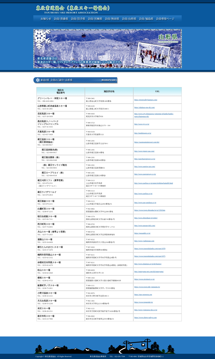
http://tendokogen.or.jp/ (142, 133)
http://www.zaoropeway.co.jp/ (145, 174)
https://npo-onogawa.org (143, 294)
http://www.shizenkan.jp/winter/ (146, 218)
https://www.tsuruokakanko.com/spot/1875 (149, 256)
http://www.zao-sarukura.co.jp (145, 203)
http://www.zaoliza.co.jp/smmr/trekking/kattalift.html (153, 183)
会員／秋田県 (111, 18)
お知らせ (45, 18)
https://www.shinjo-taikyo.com (145, 317)
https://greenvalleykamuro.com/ (145, 100)
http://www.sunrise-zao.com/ (144, 166)
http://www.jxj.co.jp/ (141, 124)
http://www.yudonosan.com (144, 241)
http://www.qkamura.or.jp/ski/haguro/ (148, 264)
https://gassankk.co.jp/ (142, 233)
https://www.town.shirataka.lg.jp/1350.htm (149, 210)
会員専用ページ (165, 18)
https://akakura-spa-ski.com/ (144, 107)
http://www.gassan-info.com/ (144, 226)
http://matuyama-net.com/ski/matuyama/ (149, 271)
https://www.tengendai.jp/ (143, 302)
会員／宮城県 (94, 18)
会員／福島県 (146, 18)
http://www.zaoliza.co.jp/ (143, 193)
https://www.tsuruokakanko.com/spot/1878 (149, 248)
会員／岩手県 (77, 18)
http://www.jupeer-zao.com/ (144, 151)
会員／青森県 (60, 18)
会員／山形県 (129, 18)
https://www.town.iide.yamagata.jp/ (147, 287)
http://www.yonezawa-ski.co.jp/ (145, 310)
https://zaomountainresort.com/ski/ (146, 142)
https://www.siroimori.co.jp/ (144, 279)
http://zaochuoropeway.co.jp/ (144, 159)
